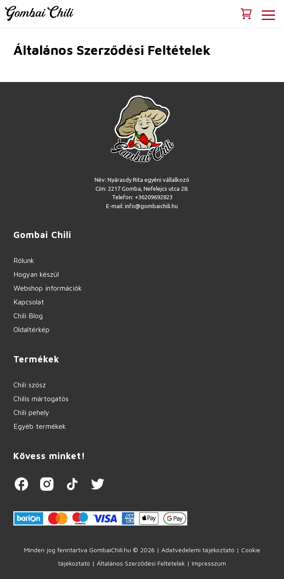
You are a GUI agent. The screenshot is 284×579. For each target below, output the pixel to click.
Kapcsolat (28, 302)
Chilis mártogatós (41, 398)
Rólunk (23, 260)
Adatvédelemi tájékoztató (198, 550)
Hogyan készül (36, 274)
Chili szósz (29, 385)
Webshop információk (47, 288)
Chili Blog (28, 316)
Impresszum (209, 563)
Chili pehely (31, 412)
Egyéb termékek (39, 426)
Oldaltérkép (31, 329)
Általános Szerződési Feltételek (141, 563)
